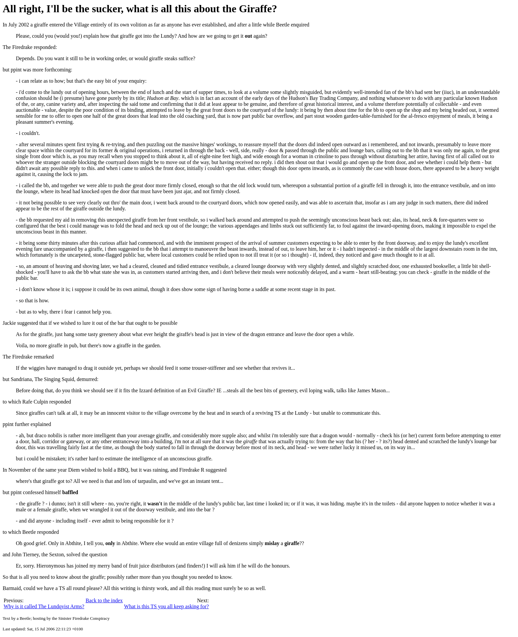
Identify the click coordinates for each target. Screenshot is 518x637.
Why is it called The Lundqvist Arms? (44, 606)
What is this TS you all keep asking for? (166, 606)
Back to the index (104, 600)
